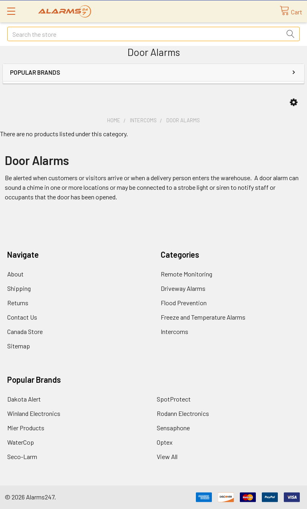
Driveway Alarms (183, 288)
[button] (293, 102)
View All (167, 456)
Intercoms (174, 331)
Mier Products (25, 427)
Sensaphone (173, 427)
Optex (165, 442)
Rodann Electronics (183, 413)
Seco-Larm (22, 456)
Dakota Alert (24, 399)
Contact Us (22, 317)
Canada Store (25, 331)
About (15, 274)
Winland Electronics (33, 413)
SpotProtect (174, 399)
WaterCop (20, 442)
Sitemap (18, 346)
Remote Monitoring (186, 274)
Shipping (19, 288)
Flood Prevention (184, 302)
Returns (17, 302)
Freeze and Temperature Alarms (203, 317)
